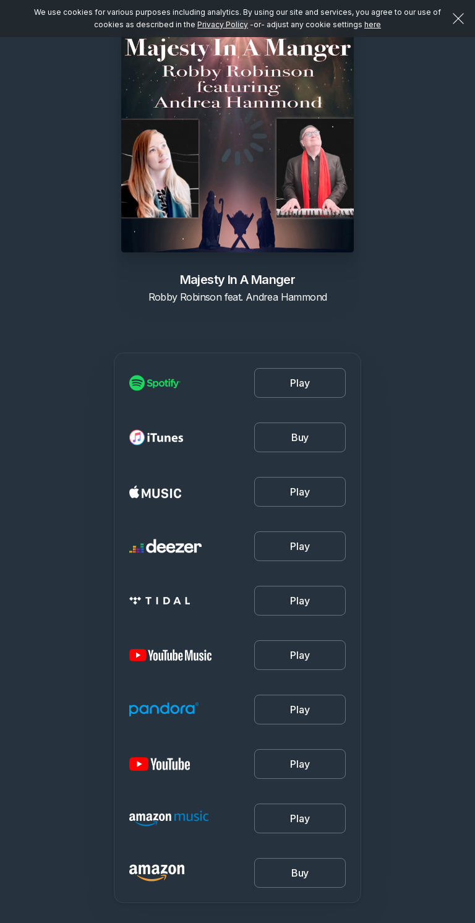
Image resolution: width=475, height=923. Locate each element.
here (372, 24)
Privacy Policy (222, 24)
